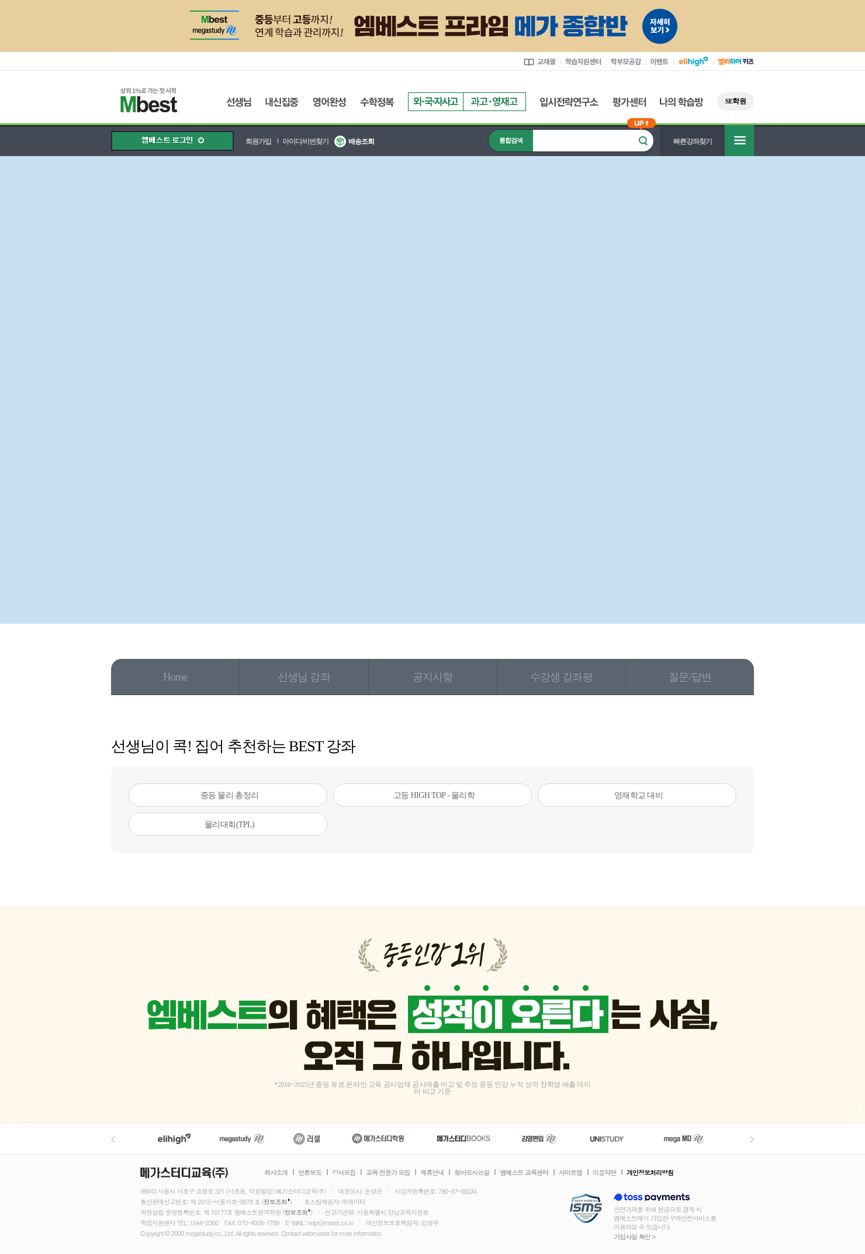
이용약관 (604, 1172)
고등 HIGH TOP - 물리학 (434, 795)
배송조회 (361, 141)
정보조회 (275, 1201)
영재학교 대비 (638, 795)
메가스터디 (242, 1138)
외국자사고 (435, 101)
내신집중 (282, 102)
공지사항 (433, 677)
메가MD (684, 1138)
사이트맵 (570, 1172)
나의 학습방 (681, 102)
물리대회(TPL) (229, 824)
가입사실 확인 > (634, 1236)
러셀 (306, 1138)
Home (175, 677)
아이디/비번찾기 (305, 141)
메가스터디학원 (378, 1138)
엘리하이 (174, 1138)
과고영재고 (494, 101)
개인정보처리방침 (650, 1172)
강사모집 (343, 1172)
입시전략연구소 (569, 102)
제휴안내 (432, 1172)
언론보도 (309, 1172)
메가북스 (464, 1138)
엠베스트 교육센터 (524, 1172)
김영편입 (538, 1138)
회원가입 (258, 141)
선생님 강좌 (304, 677)
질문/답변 (690, 677)
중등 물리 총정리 (229, 795)
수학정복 (377, 102)
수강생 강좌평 (561, 677)
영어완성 (329, 102)
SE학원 (735, 101)
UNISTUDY (613, 1138)
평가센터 (629, 102)
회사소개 (276, 1172)
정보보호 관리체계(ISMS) (586, 1209)
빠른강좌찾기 (692, 141)
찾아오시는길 (471, 1172)
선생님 (238, 102)
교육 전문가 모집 (388, 1172)
